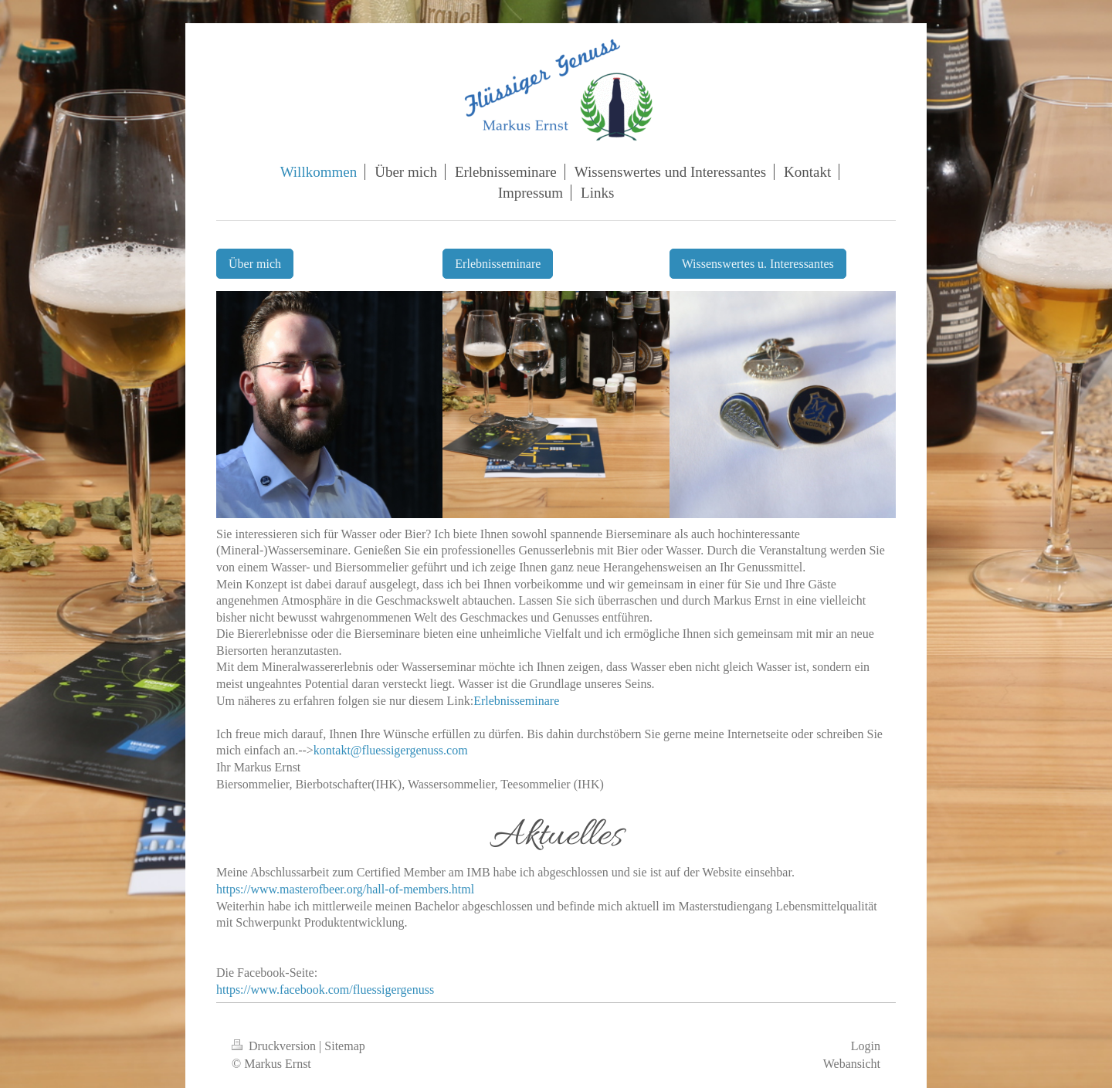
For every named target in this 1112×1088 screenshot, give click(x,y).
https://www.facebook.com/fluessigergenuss (325, 989)
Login (865, 1045)
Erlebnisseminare (498, 263)
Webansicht (851, 1063)
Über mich (255, 263)
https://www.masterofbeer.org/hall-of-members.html (345, 889)
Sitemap (344, 1045)
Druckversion (275, 1045)
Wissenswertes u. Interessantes (758, 263)
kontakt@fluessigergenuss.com (391, 750)
